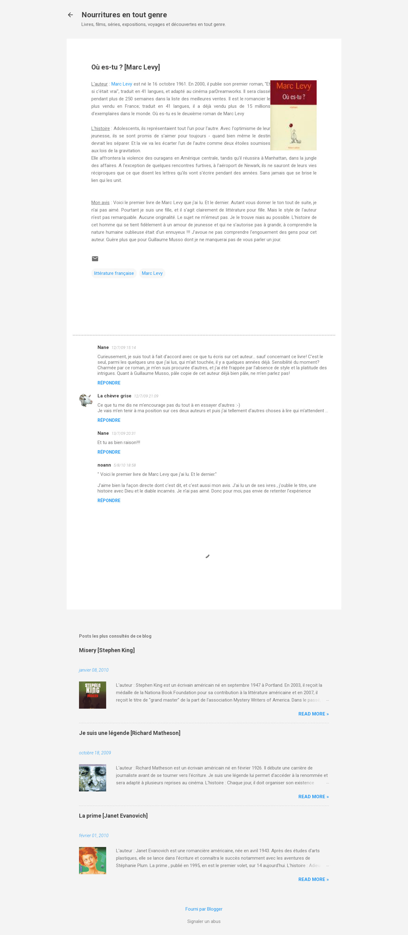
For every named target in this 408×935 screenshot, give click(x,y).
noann (104, 465)
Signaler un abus (204, 921)
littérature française (114, 273)
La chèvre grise (114, 396)
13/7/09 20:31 (123, 433)
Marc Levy (121, 84)
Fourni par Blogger (204, 909)
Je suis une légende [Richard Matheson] (130, 733)
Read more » (313, 714)
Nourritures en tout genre (124, 14)
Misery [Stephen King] (107, 650)
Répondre (109, 382)
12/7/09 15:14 (123, 347)
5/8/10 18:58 (125, 465)
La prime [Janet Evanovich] (113, 815)
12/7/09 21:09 (146, 396)
